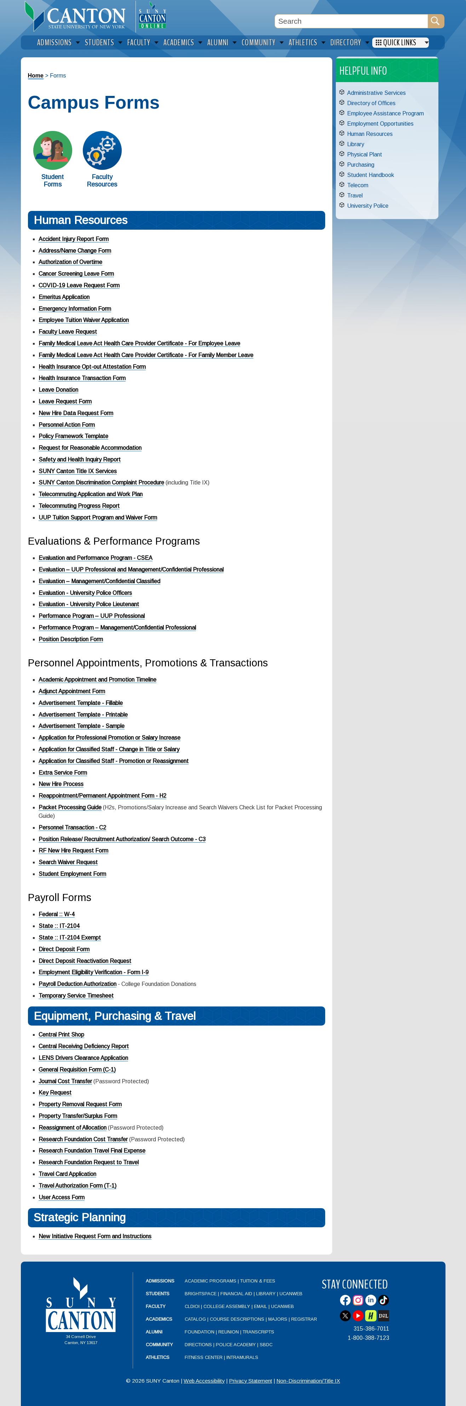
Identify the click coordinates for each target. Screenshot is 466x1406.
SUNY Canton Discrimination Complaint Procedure (101, 483)
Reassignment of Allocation (73, 1128)
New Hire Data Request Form (76, 413)
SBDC (266, 1344)
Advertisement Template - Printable (83, 715)
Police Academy (236, 1344)
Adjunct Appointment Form (72, 691)
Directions (198, 1344)
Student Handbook (370, 175)
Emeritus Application (64, 297)
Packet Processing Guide (70, 807)
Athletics (157, 1357)
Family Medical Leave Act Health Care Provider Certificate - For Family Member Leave (146, 355)
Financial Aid (236, 1293)
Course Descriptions (237, 1319)
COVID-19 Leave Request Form (79, 285)
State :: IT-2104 (59, 926)
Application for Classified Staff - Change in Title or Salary (109, 749)
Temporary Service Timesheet (76, 996)
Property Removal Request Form (80, 1104)
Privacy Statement (250, 1381)
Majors (277, 1319)
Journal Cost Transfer (65, 1081)
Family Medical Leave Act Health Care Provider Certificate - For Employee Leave (139, 343)
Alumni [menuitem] (218, 43)
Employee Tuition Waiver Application (84, 320)
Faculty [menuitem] (138, 43)
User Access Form (62, 1197)
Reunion (228, 1332)
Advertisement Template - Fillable (81, 703)
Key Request (55, 1093)
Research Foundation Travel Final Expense (92, 1151)
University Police (368, 206)
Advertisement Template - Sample (82, 726)
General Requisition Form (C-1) (77, 1070)
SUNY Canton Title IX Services (78, 471)
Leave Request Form (65, 401)
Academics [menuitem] (178, 43)
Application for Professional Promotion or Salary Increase (109, 738)
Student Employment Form (72, 874)
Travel (355, 196)
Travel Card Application (67, 1174)
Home (36, 76)
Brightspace (201, 1293)
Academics (159, 1319)
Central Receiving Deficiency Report (84, 1046)
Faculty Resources (102, 180)
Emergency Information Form (75, 309)
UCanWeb (291, 1293)
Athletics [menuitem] (303, 43)
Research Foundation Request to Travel (89, 1162)
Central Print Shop (61, 1035)
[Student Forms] (52, 168)
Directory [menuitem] (345, 43)
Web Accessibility (204, 1381)
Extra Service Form (63, 773)
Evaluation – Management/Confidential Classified (99, 581)
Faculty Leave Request (68, 332)
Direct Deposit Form (64, 949)
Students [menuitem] (99, 43)
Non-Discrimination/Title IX (308, 1381)
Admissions (160, 1281)
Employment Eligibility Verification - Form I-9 (94, 972)
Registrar (304, 1319)
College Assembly (226, 1306)
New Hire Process (61, 784)
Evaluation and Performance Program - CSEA (96, 558)
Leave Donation (58, 390)
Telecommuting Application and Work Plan (91, 494)
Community (159, 1344)
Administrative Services (376, 93)
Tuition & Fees (257, 1281)
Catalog (195, 1319)
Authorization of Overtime (70, 262)
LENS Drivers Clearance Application (83, 1058)
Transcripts (258, 1332)
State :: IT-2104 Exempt (70, 938)
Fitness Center (204, 1357)
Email (260, 1306)
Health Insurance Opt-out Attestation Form (92, 367)
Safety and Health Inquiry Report (80, 460)
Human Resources (370, 134)
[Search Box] (351, 21)
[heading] (78, 16)
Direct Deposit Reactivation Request (85, 961)
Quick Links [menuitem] (399, 43)
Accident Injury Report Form (74, 239)
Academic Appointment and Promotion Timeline (97, 680)
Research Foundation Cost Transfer (83, 1139)
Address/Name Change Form (75, 251)
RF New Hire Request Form (73, 851)
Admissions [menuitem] (54, 43)
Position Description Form (71, 639)
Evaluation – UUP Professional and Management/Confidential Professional (131, 570)
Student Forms (52, 180)
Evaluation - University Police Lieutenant (89, 604)
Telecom (357, 185)
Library (355, 144)
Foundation (199, 1332)
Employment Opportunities (380, 124)
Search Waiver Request (68, 862)
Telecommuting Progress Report (79, 506)
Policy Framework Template (73, 436)
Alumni (154, 1332)
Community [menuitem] (259, 43)
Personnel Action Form (67, 425)
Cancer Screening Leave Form (76, 274)
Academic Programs (211, 1281)
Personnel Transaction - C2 (72, 828)
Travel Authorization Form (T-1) (77, 1186)
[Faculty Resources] (102, 168)
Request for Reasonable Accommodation (90, 448)
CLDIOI (192, 1306)
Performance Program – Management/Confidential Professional (117, 628)
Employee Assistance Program (385, 113)
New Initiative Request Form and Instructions (95, 1236)
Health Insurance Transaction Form (82, 378)
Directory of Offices (371, 103)
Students (157, 1293)
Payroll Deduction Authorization (77, 984)
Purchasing (360, 165)
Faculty (156, 1306)
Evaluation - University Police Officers (85, 593)
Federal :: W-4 (57, 914)
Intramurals (242, 1357)
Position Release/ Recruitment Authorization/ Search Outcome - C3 (122, 839)
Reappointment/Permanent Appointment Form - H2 (102, 796)
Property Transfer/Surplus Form (78, 1116)
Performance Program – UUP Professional (92, 616)
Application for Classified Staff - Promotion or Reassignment (114, 761)
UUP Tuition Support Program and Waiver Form (98, 518)
